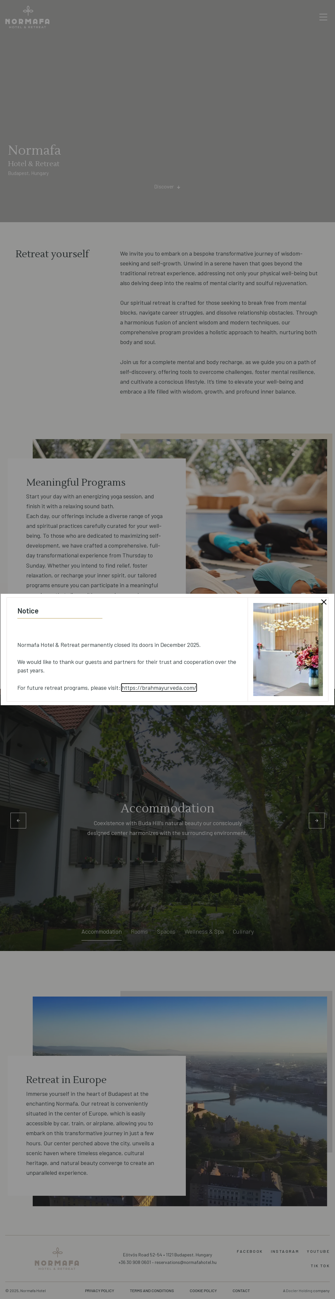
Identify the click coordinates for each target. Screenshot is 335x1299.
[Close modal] (323, 602)
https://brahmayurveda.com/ (159, 687)
